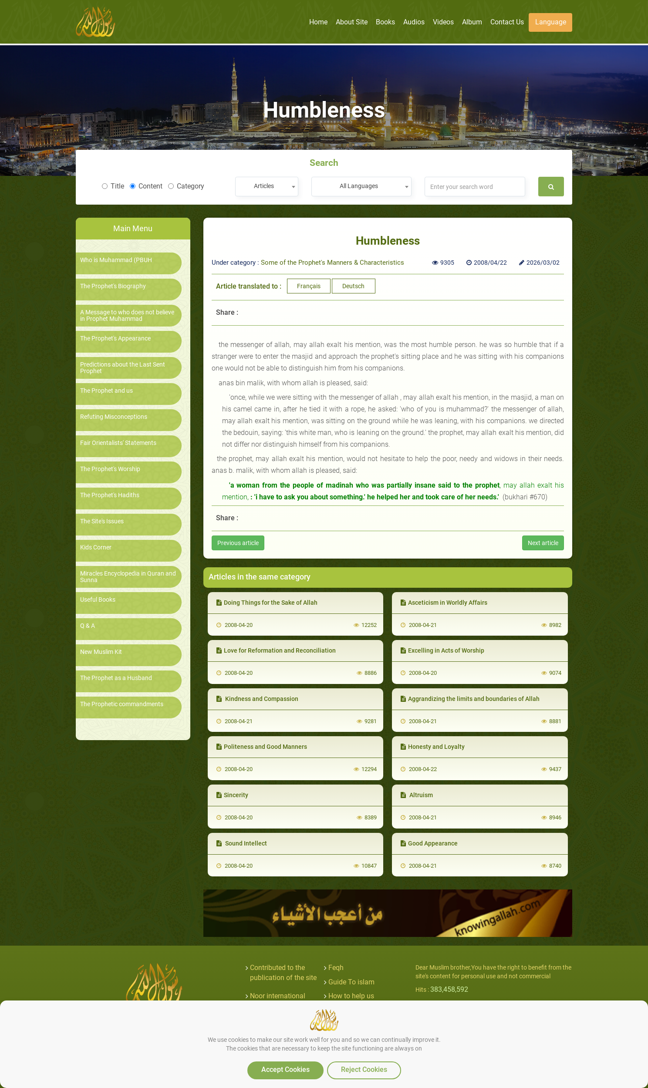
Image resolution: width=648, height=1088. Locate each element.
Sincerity (232, 795)
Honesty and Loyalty (433, 746)
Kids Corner (95, 547)
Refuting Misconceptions (113, 417)
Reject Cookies (364, 1069)
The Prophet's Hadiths (109, 495)
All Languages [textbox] (359, 185)
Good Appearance (429, 843)
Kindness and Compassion (257, 698)
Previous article (238, 542)
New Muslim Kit (101, 652)
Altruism (417, 795)
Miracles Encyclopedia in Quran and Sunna (128, 576)
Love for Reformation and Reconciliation (276, 650)
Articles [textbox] (264, 185)
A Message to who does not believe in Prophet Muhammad (127, 315)
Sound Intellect (241, 843)
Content (146, 186)
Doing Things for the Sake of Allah (266, 602)
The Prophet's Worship (110, 469)
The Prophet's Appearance (115, 338)
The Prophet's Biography (113, 286)
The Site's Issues (102, 521)
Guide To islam (351, 982)
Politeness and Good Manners (261, 746)
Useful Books (97, 599)
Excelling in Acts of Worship (442, 650)
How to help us (351, 996)
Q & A (87, 626)
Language (550, 22)
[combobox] (266, 186)
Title (113, 186)
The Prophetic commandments (121, 704)
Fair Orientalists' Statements (118, 443)
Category (186, 186)
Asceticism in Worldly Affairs (444, 602)
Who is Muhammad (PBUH (116, 260)
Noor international (277, 996)
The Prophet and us (106, 390)
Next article (543, 542)
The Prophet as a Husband (116, 678)
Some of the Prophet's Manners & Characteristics (332, 262)
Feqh (336, 967)
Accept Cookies (285, 1069)
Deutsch (353, 286)
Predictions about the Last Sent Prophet (122, 367)
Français (309, 286)
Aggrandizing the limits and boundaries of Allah (470, 698)
